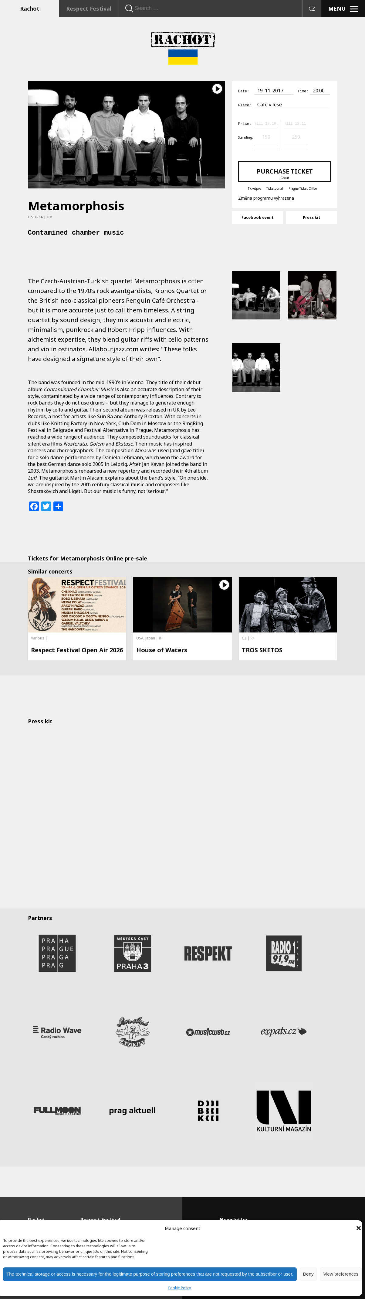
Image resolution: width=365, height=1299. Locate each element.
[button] (359, 1228)
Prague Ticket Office (303, 187)
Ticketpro (254, 187)
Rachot (29, 8)
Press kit (311, 216)
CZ (312, 8)
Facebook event (258, 216)
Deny (308, 1274)
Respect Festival (88, 8)
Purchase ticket (284, 172)
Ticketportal (274, 187)
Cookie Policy (179, 1287)
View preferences (341, 1274)
